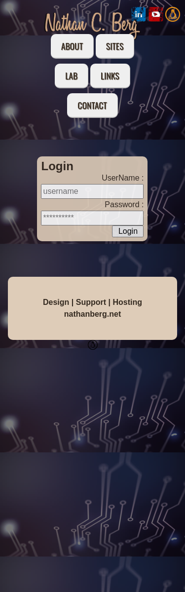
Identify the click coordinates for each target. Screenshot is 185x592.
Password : (124, 204)
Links (110, 75)
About (72, 45)
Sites (114, 45)
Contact (92, 105)
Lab (71, 75)
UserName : (123, 178)
